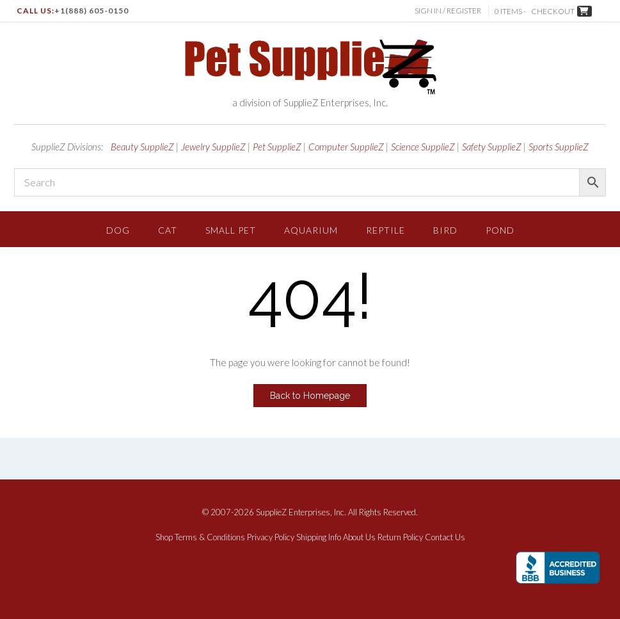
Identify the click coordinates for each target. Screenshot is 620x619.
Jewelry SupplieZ (213, 146)
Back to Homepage (310, 395)
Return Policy (400, 537)
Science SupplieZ (423, 146)
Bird (445, 230)
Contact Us (445, 537)
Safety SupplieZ (491, 146)
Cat (167, 230)
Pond (500, 230)
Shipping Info (318, 537)
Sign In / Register (449, 10)
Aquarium (311, 230)
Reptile (385, 230)
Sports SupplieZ (559, 146)
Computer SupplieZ (346, 146)
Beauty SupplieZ (142, 146)
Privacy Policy (270, 537)
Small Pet (230, 230)
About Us (359, 537)
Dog (118, 230)
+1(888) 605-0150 (91, 10)
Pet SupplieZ (277, 146)
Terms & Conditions (210, 537)
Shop (164, 537)
